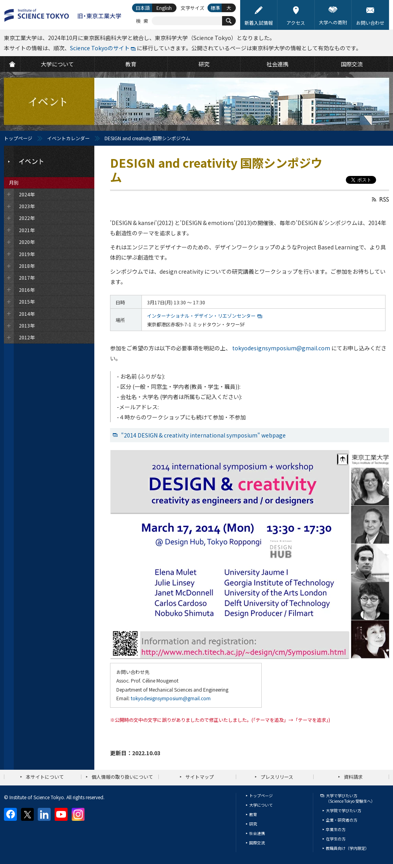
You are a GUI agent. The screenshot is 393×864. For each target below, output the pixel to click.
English (164, 7)
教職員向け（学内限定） (347, 848)
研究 (253, 824)
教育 (253, 814)
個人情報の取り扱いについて (122, 776)
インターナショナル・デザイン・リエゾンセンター (201, 315)
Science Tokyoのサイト (100, 48)
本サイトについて (45, 776)
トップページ (18, 138)
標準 (215, 7)
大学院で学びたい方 (343, 810)
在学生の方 (335, 839)
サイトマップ (199, 776)
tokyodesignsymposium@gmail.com (281, 348)
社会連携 (257, 833)
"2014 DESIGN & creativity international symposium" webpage (203, 435)
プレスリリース (277, 776)
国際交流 (257, 843)
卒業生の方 (335, 829)
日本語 (143, 7)
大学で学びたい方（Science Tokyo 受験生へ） (350, 798)
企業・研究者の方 (341, 820)
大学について (261, 805)
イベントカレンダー (68, 138)
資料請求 (353, 776)
